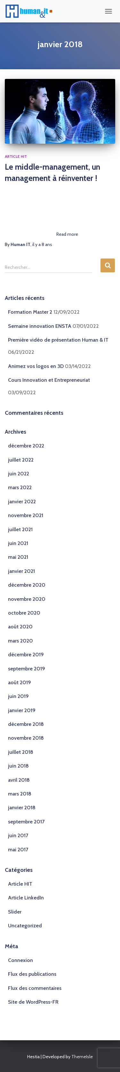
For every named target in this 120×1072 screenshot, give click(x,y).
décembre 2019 (26, 654)
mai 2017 (18, 850)
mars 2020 (20, 641)
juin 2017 (18, 835)
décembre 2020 (26, 585)
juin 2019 (18, 696)
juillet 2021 (20, 529)
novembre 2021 (25, 515)
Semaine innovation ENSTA (39, 326)
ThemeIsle (82, 1056)
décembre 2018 (26, 724)
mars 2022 (20, 487)
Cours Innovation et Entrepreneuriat (49, 380)
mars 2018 (19, 794)
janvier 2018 (22, 807)
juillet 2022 (21, 460)
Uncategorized (25, 926)
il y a (42, 244)
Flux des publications (32, 974)
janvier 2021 (21, 571)
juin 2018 (18, 766)
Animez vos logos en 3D (36, 366)
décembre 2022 (26, 446)
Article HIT (16, 156)
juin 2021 (18, 543)
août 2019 (19, 682)
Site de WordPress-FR (33, 1002)
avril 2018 (19, 780)
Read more (67, 234)
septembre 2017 (26, 822)
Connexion (20, 960)
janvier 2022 (22, 501)
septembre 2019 (26, 669)
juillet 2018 (20, 752)
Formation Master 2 (30, 312)
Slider (14, 912)
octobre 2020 (24, 613)
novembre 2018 (26, 738)
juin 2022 (18, 474)
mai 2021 (18, 557)
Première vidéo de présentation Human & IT (58, 340)
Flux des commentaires (34, 988)
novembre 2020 (26, 599)
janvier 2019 (22, 710)
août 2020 (20, 627)
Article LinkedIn (26, 898)
